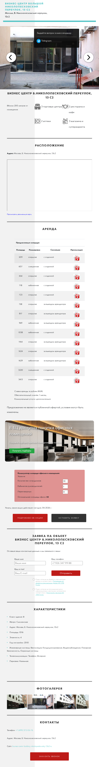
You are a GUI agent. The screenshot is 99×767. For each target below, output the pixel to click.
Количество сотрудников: (29, 481)
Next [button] (88, 57)
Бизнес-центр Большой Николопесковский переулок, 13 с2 (24, 6)
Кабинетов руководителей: (30, 486)
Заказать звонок (49, 756)
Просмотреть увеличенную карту (19, 214)
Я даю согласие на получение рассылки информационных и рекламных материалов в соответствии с (51, 592)
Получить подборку (21, 451)
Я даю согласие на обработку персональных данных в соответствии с (50, 582)
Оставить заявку (69, 518)
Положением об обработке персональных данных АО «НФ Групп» (50, 583)
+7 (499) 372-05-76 (24, 730)
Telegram (44, 40)
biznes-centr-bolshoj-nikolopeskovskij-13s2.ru (32, 746)
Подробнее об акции (30, 518)
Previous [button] (10, 57)
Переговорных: (25, 492)
